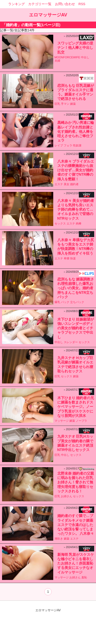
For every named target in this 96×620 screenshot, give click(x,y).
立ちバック (77, 302)
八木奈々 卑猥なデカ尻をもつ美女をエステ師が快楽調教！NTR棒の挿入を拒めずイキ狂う (75, 246)
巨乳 (57, 103)
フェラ (68, 145)
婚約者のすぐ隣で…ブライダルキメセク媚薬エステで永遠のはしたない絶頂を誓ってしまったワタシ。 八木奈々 (75, 525)
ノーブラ (81, 420)
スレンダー (71, 342)
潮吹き (59, 538)
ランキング (16, 4)
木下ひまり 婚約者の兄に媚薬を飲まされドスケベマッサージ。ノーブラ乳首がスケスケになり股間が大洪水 (75, 407)
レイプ (59, 145)
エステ (59, 184)
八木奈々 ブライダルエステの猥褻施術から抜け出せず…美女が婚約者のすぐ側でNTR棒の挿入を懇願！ (75, 170)
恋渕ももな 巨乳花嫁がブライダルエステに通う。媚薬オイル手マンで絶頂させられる (75, 92)
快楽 (73, 258)
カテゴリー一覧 (39, 4)
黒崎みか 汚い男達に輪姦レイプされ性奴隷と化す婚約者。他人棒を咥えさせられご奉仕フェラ (75, 131)
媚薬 (73, 103)
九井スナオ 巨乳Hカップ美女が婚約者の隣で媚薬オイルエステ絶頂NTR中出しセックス (75, 443)
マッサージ (62, 420)
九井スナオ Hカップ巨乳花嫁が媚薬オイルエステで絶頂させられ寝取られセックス (75, 364)
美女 (66, 184)
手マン (65, 103)
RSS (82, 4)
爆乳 (57, 302)
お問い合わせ (65, 4)
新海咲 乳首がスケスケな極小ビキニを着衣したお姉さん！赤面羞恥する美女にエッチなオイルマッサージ (75, 563)
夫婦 (57, 60)
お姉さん (66, 496)
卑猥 (66, 258)
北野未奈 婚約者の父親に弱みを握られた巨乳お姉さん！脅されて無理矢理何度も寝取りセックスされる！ (75, 482)
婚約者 (74, 184)
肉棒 (78, 223)
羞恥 (84, 577)
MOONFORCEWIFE (67, 57)
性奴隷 (77, 145)
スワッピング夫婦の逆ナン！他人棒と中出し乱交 (75, 47)
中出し (85, 57)
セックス (60, 223)
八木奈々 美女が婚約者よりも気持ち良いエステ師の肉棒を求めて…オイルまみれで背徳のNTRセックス (75, 209)
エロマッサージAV (48, 14)
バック (65, 302)
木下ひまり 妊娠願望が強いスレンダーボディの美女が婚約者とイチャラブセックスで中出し (75, 328)
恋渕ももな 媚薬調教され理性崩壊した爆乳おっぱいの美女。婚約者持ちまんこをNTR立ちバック (75, 288)
